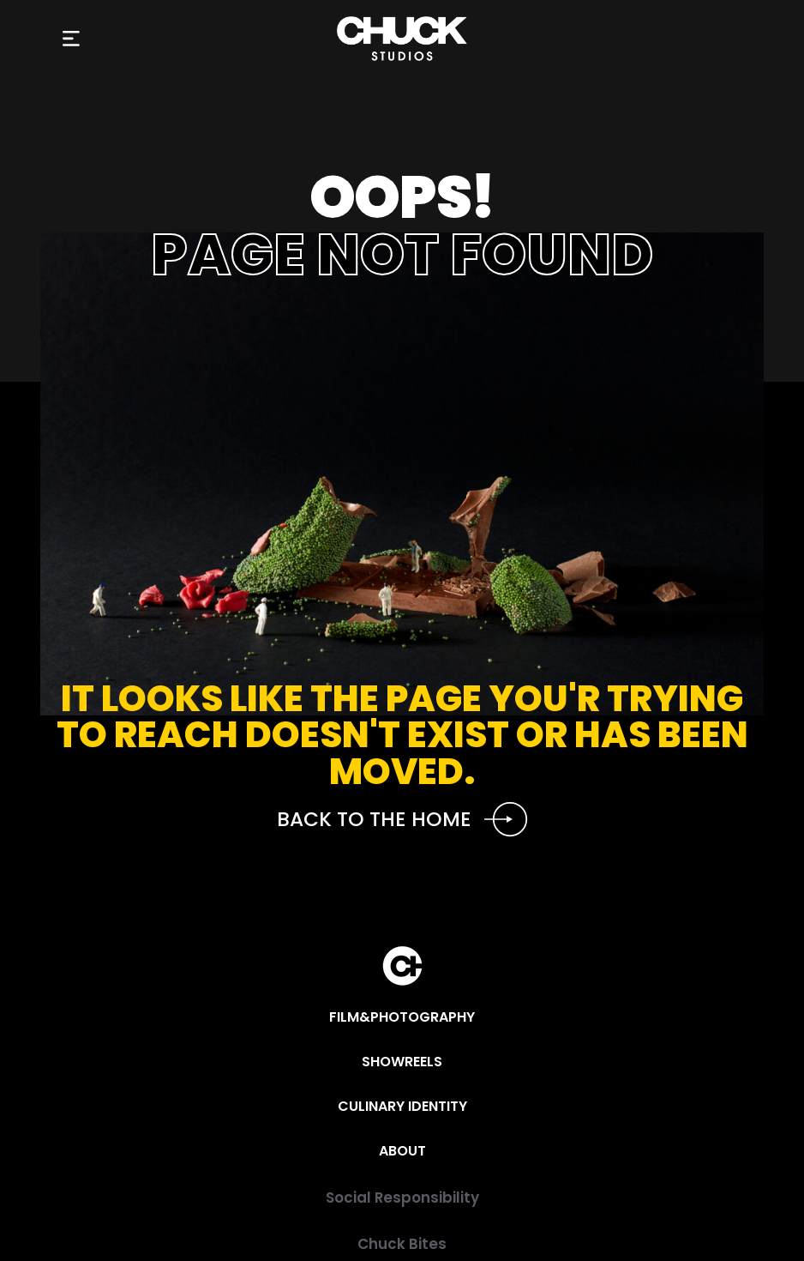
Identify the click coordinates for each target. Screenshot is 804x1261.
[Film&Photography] (402, 1017)
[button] (72, 39)
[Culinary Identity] (402, 1106)
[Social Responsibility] (402, 1198)
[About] (402, 1151)
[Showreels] (402, 1062)
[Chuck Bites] (402, 1244)
